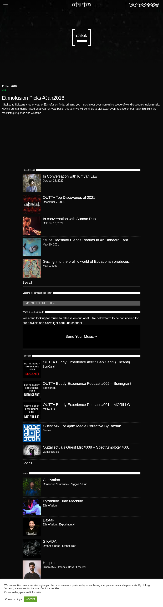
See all (27, 282)
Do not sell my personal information (23, 592)
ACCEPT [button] (30, 599)
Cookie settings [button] (13, 599)
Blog (4, 90)
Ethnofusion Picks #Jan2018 (33, 98)
